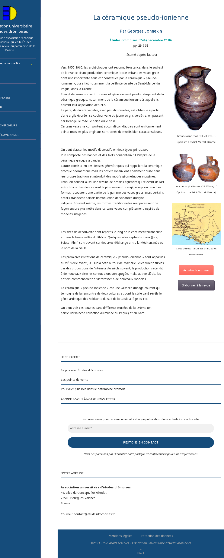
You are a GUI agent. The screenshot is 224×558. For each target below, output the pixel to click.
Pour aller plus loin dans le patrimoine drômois (93, 389)
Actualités (12, 144)
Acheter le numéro (196, 270)
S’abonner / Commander (21, 134)
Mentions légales (120, 536)
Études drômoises (17, 97)
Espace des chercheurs (21, 125)
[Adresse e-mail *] (141, 428)
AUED (8, 88)
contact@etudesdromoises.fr (94, 514)
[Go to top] (140, 552)
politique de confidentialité (151, 454)
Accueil (9, 78)
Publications (13, 106)
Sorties (10, 115)
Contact (10, 153)
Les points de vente (74, 380)
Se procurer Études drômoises (82, 370)
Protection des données (156, 536)
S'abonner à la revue (196, 285)
